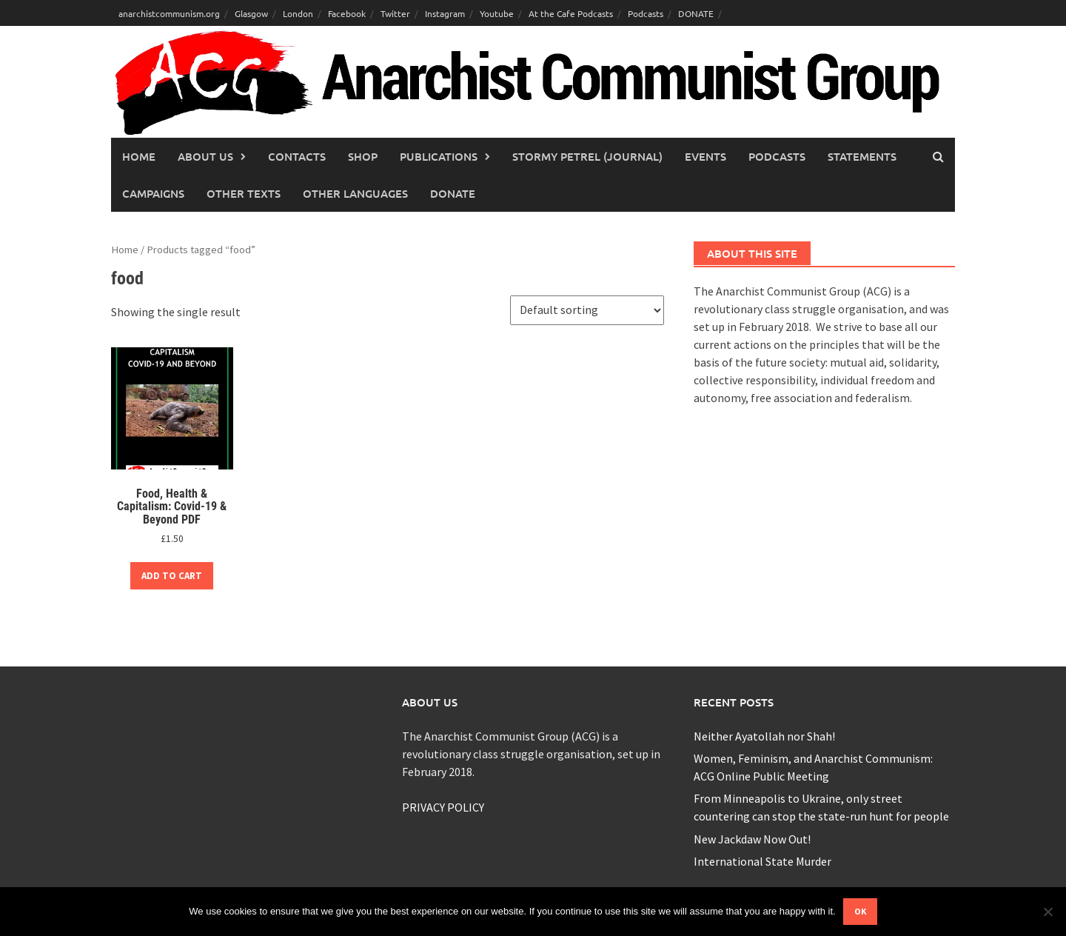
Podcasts (645, 13)
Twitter (395, 13)
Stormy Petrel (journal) (587, 156)
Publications (438, 156)
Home (138, 156)
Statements (862, 156)
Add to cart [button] (171, 575)
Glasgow (251, 13)
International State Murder (762, 861)
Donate (452, 193)
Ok (860, 911)
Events (705, 156)
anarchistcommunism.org (169, 13)
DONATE (696, 13)
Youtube (497, 13)
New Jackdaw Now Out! (752, 839)
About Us (205, 156)
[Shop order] (587, 310)
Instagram (445, 13)
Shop (363, 156)
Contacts (297, 156)
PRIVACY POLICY (443, 807)
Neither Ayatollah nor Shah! (764, 736)
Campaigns (153, 193)
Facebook (347, 13)
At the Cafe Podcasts (571, 13)
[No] (1047, 911)
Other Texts (244, 193)
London (298, 13)
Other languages (355, 193)
